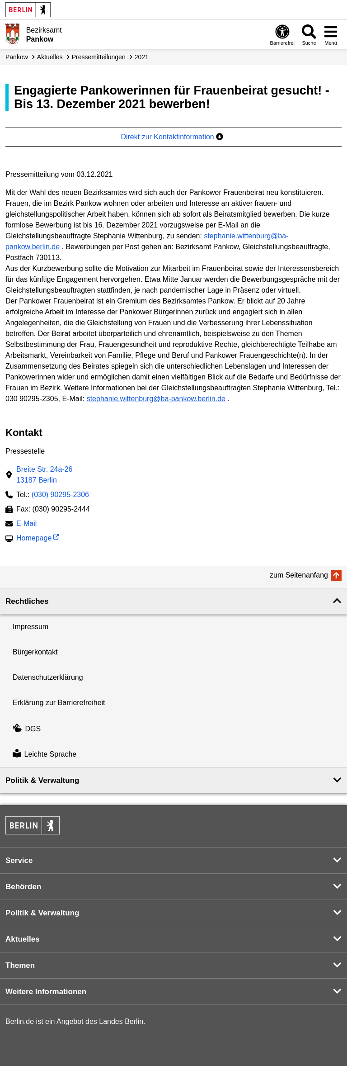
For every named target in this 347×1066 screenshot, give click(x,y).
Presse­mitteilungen (99, 57)
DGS (27, 729)
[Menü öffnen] (331, 35)
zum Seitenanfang (299, 575)
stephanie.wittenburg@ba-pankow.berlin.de (156, 399)
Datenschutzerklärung (48, 677)
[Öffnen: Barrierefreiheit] (282, 35)
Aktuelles (50, 57)
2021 (142, 57)
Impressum (30, 626)
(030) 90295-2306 (60, 494)
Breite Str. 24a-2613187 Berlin (44, 474)
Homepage (34, 539)
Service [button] (19, 860)
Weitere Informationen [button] (45, 991)
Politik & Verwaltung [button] (42, 780)
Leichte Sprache (44, 754)
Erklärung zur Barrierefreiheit (59, 702)
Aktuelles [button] (22, 939)
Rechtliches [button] (26, 601)
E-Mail (26, 524)
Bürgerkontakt (35, 652)
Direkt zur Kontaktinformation (172, 137)
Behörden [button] (23, 886)
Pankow (16, 57)
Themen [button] (20, 965)
